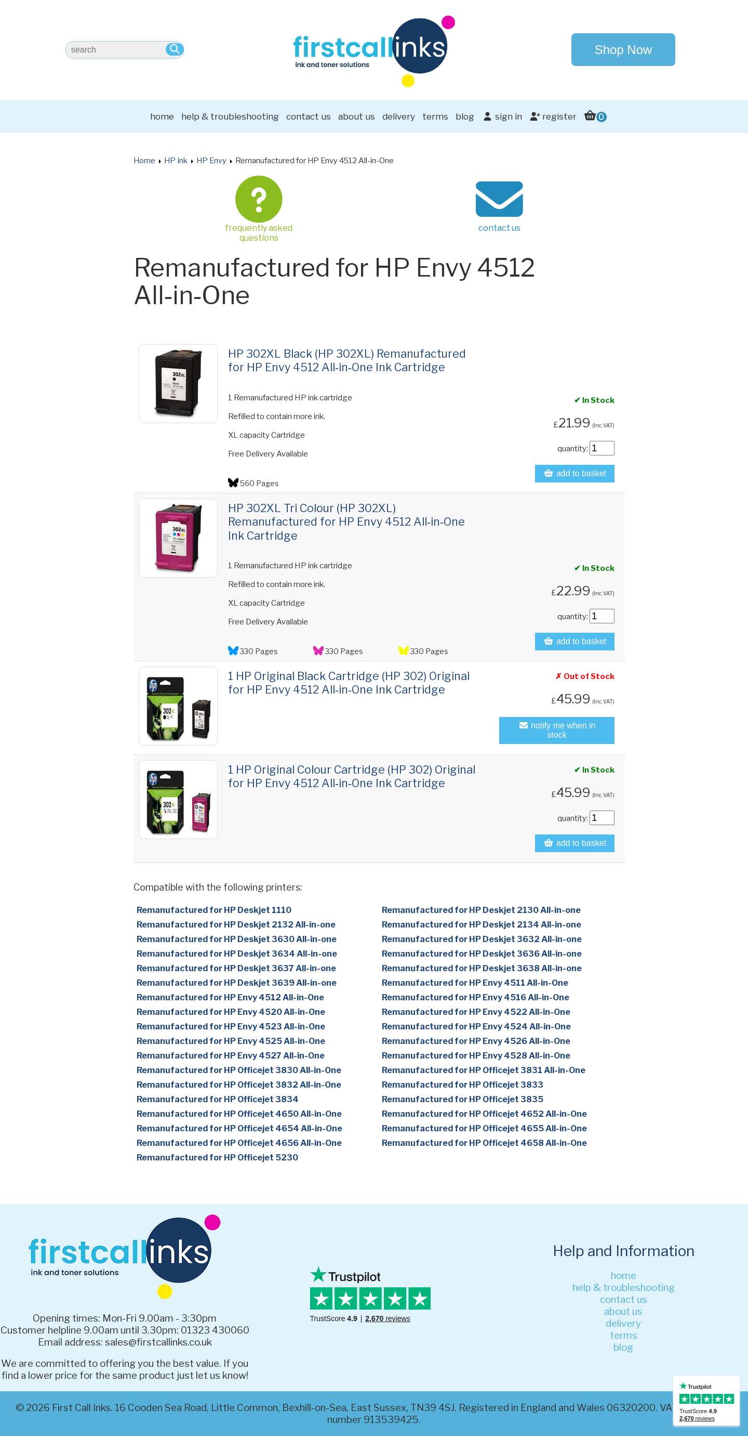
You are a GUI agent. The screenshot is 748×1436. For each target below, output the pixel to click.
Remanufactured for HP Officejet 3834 (218, 1099)
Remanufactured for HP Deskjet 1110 (214, 910)
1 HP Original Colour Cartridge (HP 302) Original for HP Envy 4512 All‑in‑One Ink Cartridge (351, 776)
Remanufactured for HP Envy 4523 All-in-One (231, 1027)
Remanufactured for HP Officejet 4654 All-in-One (239, 1128)
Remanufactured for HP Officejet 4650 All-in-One (239, 1114)
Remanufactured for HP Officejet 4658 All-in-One (484, 1143)
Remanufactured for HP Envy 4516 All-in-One (475, 997)
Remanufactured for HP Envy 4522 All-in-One (476, 1012)
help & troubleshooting (230, 116)
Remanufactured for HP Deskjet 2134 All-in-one (481, 925)
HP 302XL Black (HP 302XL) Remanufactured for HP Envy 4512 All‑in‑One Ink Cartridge (347, 360)
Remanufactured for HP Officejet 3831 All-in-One (483, 1070)
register (553, 116)
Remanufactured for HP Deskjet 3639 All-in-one (237, 983)
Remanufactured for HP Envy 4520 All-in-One (231, 1012)
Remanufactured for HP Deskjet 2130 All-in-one (481, 910)
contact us (308, 116)
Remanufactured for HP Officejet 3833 (462, 1085)
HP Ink (176, 160)
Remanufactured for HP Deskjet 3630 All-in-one (237, 939)
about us (356, 116)
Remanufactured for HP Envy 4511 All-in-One (475, 983)
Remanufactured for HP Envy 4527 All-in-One (231, 1056)
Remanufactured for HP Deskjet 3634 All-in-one (237, 954)
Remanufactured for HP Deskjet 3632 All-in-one (482, 939)
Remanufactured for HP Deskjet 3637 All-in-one (236, 968)
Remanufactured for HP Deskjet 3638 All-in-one (482, 968)
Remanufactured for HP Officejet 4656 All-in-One (239, 1143)
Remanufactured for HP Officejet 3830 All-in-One (239, 1070)
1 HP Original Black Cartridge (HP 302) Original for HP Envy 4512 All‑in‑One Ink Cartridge (349, 682)
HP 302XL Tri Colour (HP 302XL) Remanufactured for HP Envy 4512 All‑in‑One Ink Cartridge (346, 521)
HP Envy (211, 160)
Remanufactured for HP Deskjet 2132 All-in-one (236, 925)
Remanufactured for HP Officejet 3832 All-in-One (239, 1085)
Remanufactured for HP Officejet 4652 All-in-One (484, 1114)
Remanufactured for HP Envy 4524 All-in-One (476, 1027)
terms (435, 116)
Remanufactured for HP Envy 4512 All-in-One (230, 997)
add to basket (574, 473)
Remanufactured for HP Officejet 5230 (217, 1158)
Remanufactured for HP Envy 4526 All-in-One (476, 1041)
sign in (502, 116)
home (162, 116)
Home (144, 160)
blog (465, 116)
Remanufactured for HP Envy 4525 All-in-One (231, 1041)
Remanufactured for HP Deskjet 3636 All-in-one (482, 954)
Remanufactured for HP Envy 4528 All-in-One (476, 1056)
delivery (398, 116)
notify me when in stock (557, 730)
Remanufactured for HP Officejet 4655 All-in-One (484, 1128)
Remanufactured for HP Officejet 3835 (462, 1099)
